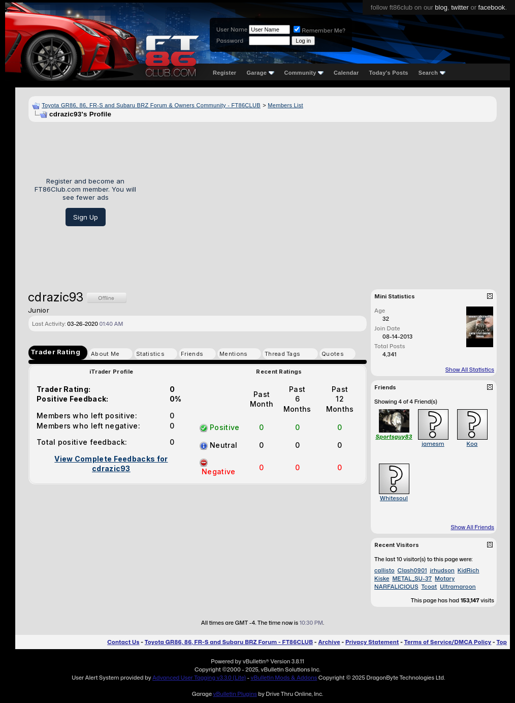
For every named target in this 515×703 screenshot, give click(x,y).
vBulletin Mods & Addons (283, 678)
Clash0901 (412, 570)
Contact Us (123, 642)
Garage (260, 73)
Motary (445, 578)
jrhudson (442, 570)
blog (441, 7)
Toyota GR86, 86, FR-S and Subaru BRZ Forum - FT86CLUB (229, 642)
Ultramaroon (458, 587)
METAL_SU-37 (412, 578)
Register (224, 73)
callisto (384, 570)
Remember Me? (319, 30)
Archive (329, 642)
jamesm (433, 444)
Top (502, 642)
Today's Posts (388, 73)
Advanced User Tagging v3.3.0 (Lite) (199, 678)
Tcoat (429, 587)
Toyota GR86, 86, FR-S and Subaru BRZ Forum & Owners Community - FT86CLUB (151, 105)
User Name (231, 29)
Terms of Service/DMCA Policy (448, 642)
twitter (460, 7)
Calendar (346, 73)
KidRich (468, 570)
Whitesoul (394, 498)
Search (432, 73)
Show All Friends (472, 527)
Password (229, 41)
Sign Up (85, 217)
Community (304, 73)
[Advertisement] (320, 202)
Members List (285, 105)
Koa (472, 444)
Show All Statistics (469, 369)
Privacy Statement (372, 642)
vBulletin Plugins (234, 694)
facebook (491, 7)
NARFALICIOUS (396, 587)
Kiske (382, 578)
